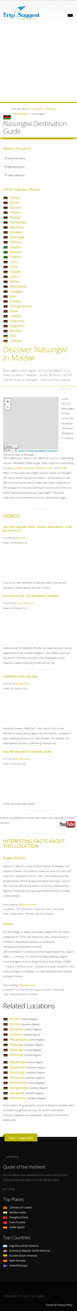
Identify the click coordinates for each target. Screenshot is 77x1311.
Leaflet (21, 451)
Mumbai (14, 1212)
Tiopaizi (15, 271)
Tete (13, 335)
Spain (14, 1260)
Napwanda (27, 1067)
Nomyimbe (18, 222)
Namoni (16, 242)
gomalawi (21, 537)
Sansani (15, 207)
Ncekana (25, 1034)
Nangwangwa (28, 1087)
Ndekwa (16, 232)
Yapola (15, 197)
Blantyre (16, 331)
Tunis (14, 1222)
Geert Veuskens (25, 603)
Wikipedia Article (27, 904)
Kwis (13, 296)
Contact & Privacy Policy (59, 1304)
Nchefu (24, 1019)
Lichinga (16, 340)
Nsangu (15, 217)
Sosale (14, 202)
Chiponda (17, 321)
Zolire (14, 261)
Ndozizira (17, 227)
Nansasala (27, 1077)
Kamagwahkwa (21, 306)
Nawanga (26, 1044)
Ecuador (20, 1255)
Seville (13, 1227)
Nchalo (25, 1024)
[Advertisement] (38, 63)
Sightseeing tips (16, 166)
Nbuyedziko (27, 1039)
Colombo (17, 1207)
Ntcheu (15, 281)
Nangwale (27, 1093)
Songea (15, 247)
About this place (16, 158)
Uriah (14, 266)
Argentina (21, 1245)
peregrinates (22, 683)
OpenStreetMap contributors (43, 451)
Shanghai (15, 1217)
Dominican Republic (26, 1250)
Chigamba (17, 326)
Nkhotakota (18, 286)
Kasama (15, 252)
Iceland (15, 1265)
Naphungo (27, 1072)
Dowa (14, 311)
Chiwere (16, 316)
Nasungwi (17, 237)
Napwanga (26, 1062)
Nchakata (25, 1029)
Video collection (16, 175)
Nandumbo (28, 1098)
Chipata (15, 257)
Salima (15, 276)
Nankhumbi (27, 1082)
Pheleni (15, 212)
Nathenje (25, 1055)
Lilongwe (16, 291)
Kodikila (15, 301)
